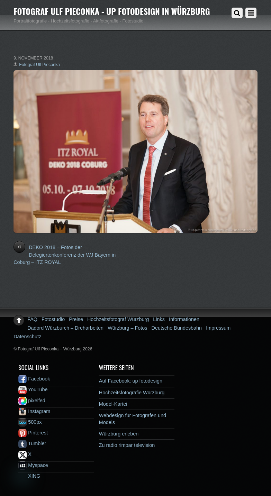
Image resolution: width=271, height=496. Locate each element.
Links (159, 319)
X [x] (24, 454)
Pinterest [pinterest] (33, 432)
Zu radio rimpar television (127, 445)
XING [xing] (29, 476)
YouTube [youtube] (32, 389)
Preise (76, 319)
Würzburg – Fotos (127, 328)
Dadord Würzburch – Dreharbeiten (65, 328)
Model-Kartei (113, 404)
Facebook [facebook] (34, 379)
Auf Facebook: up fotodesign (130, 381)
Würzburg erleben (118, 434)
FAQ (32, 319)
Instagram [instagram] (34, 411)
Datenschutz (27, 336)
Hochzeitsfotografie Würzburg (132, 392)
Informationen (184, 319)
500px (30, 422)
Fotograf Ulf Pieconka (39, 64)
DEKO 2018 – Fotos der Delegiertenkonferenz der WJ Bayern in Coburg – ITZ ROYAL (64, 254)
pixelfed (31, 400)
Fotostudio (53, 319)
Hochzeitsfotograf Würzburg (118, 319)
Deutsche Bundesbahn (177, 328)
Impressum (218, 328)
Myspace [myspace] (33, 465)
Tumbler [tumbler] (32, 443)
